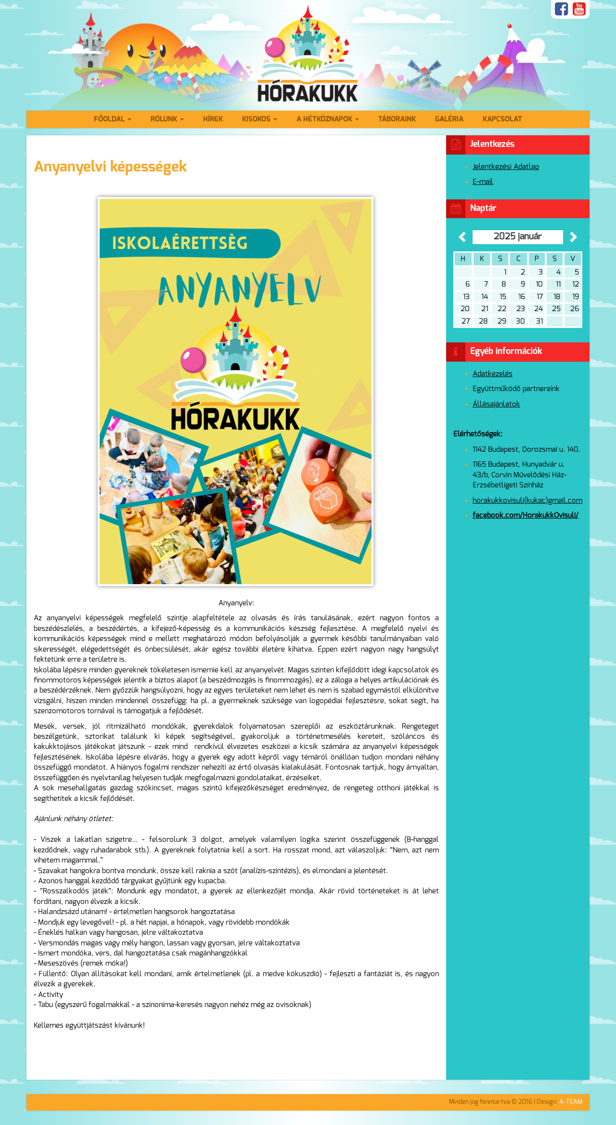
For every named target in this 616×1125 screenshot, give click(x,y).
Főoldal (112, 119)
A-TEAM (570, 1102)
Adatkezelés (493, 374)
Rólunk (167, 119)
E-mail (483, 181)
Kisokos (259, 119)
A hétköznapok (327, 119)
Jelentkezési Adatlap (506, 166)
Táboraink (397, 119)
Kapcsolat (502, 119)
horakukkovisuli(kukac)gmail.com (527, 500)
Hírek (213, 119)
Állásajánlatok (496, 404)
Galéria (449, 119)
